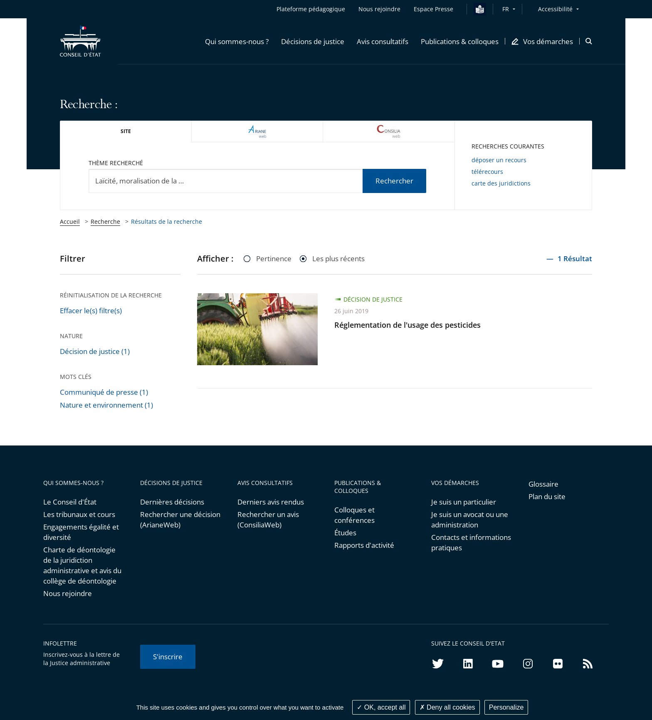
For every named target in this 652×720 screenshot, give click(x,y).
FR (505, 9)
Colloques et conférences (354, 515)
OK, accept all (381, 707)
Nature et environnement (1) (106, 405)
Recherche (105, 221)
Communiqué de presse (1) (104, 392)
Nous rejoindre (67, 593)
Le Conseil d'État (69, 502)
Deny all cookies (447, 707)
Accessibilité (555, 9)
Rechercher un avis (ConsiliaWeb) (268, 519)
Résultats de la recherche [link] (166, 221)
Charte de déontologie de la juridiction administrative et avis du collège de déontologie (82, 565)
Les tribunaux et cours (79, 514)
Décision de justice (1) (95, 351)
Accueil (70, 221)
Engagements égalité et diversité (81, 532)
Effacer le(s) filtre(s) (91, 310)
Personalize (506, 707)
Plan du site (547, 496)
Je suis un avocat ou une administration (469, 519)
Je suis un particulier (463, 502)
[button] (237, 41)
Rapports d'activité (364, 545)
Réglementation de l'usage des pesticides (407, 325)
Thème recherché (116, 163)
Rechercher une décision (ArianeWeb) (180, 519)
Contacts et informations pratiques (471, 542)
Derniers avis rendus (270, 502)
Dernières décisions (172, 502)
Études (345, 532)
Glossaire (543, 484)
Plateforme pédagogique (311, 9)
